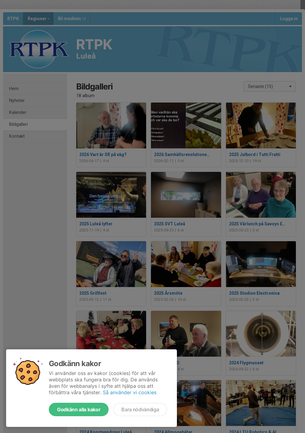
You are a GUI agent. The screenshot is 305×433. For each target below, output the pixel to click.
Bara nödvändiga (140, 409)
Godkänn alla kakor (78, 409)
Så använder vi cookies (129, 392)
